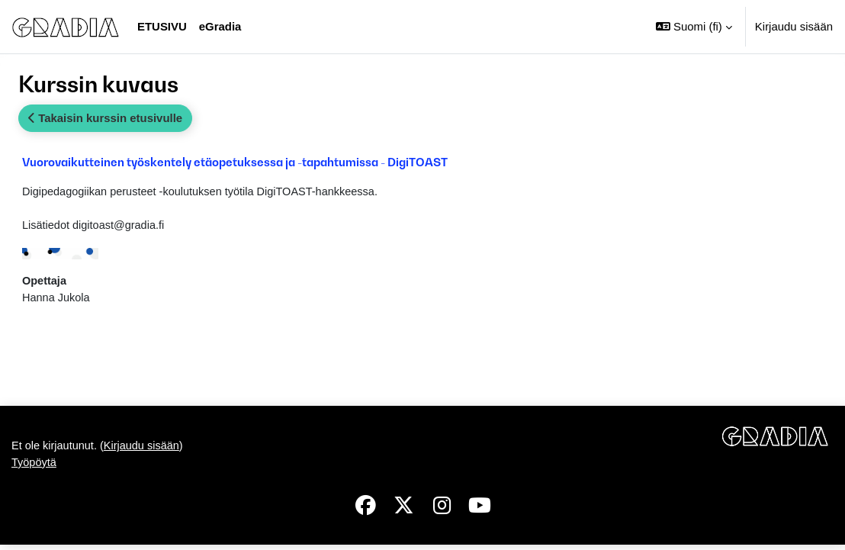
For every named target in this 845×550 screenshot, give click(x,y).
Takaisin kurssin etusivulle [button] (105, 117)
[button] (694, 26)
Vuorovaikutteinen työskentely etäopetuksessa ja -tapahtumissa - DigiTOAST (235, 162)
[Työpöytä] (65, 26)
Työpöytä (34, 467)
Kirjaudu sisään (794, 26)
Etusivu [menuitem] (162, 26)
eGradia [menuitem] (220, 26)
